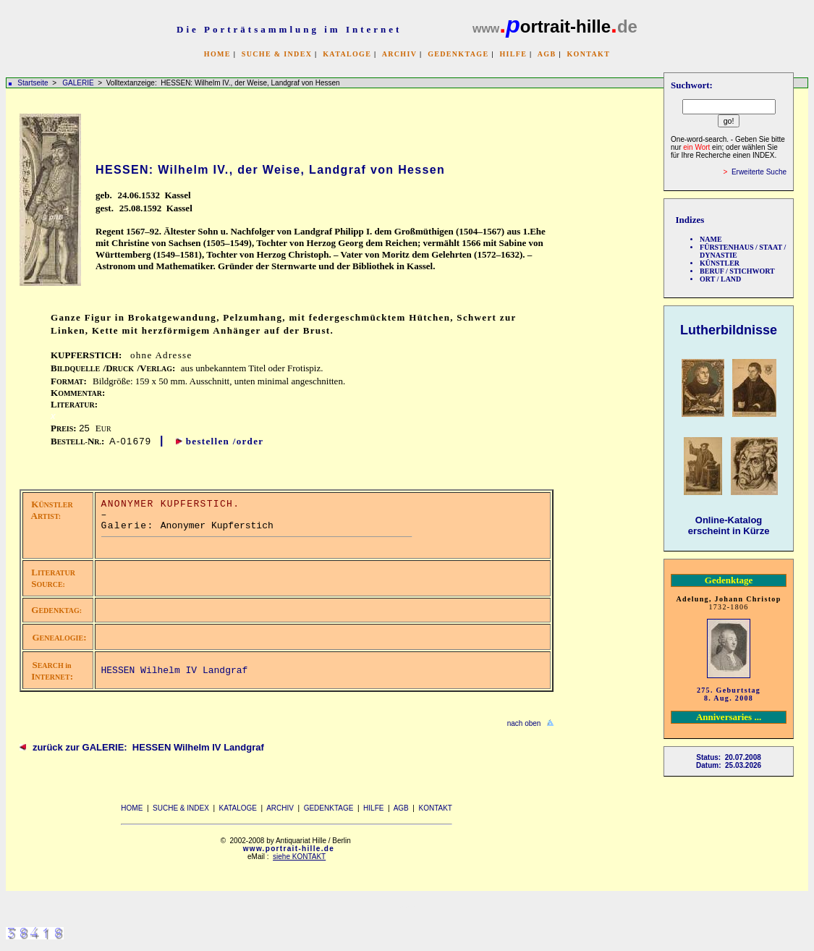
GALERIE (79, 83)
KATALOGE (347, 54)
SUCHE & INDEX (277, 54)
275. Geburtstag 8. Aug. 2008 (728, 694)
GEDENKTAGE (458, 54)
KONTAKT (588, 54)
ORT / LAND (720, 279)
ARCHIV (399, 54)
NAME (711, 239)
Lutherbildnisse (728, 330)
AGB (547, 54)
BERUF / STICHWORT (737, 271)
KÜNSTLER (719, 263)
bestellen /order (225, 441)
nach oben (524, 723)
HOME (217, 54)
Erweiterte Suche (759, 172)
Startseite (32, 83)
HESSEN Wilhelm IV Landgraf (174, 670)
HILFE (513, 54)
